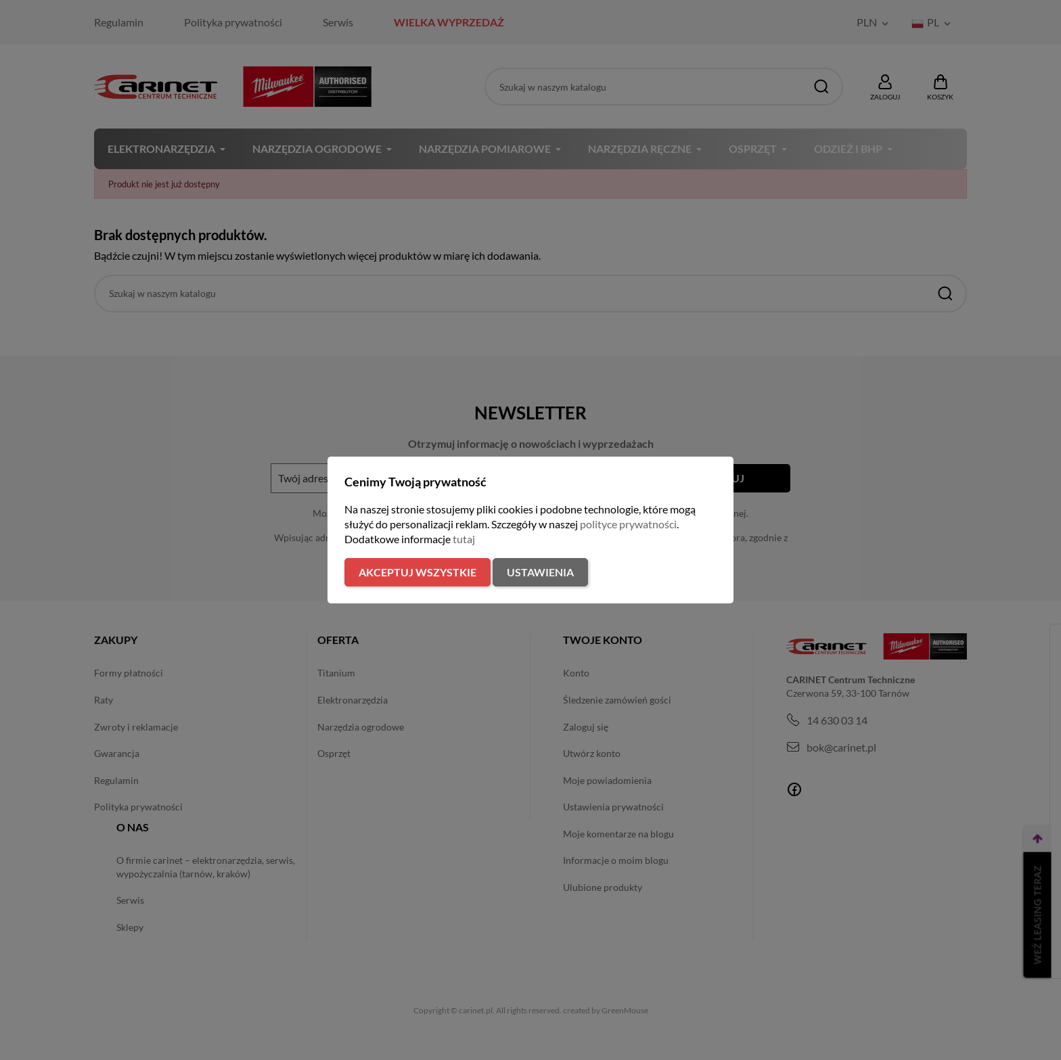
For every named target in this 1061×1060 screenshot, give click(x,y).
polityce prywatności (628, 523)
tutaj (464, 538)
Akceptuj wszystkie (417, 572)
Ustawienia (540, 572)
